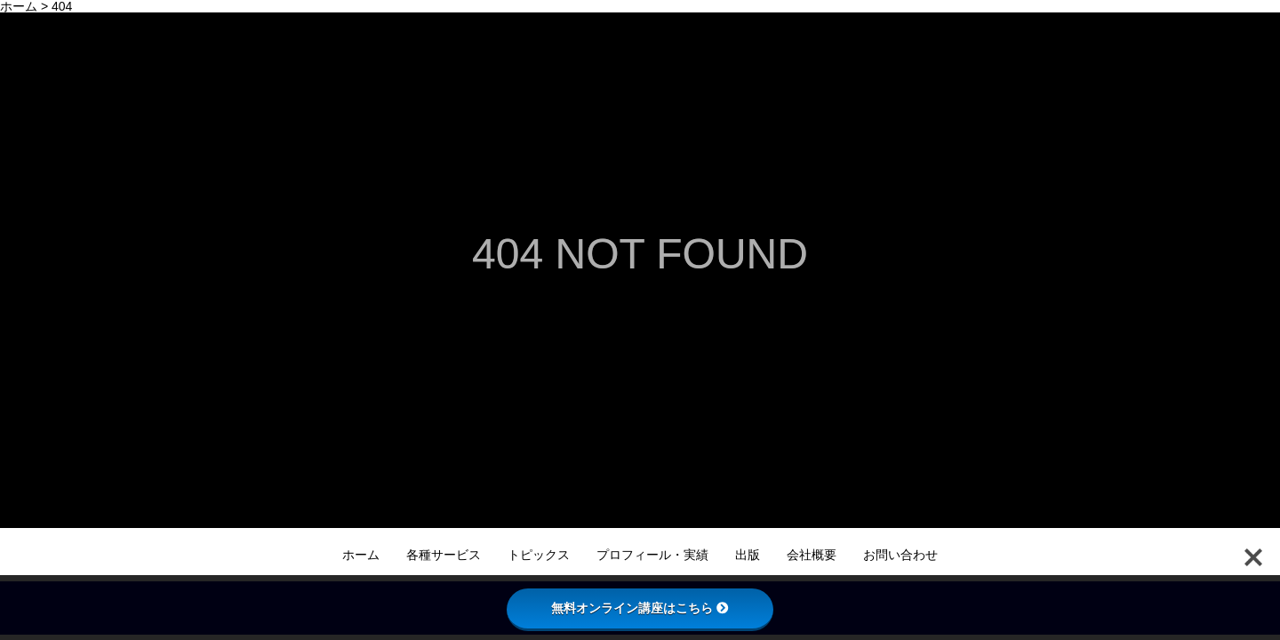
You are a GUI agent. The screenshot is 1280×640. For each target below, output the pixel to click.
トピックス (539, 555)
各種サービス (443, 555)
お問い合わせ (900, 555)
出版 (747, 555)
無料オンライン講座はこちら (640, 608)
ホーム (361, 555)
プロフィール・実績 (652, 555)
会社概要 (811, 555)
